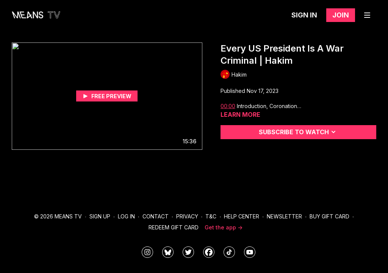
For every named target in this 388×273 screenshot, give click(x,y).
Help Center (241, 216)
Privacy (187, 216)
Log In (126, 216)
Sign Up (99, 216)
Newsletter (284, 216)
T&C (210, 216)
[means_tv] (147, 252)
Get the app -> (223, 227)
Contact (155, 216)
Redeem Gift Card (174, 227)
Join (340, 15)
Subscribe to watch (298, 131)
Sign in (304, 15)
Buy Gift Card (329, 216)
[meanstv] (208, 252)
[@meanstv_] (229, 252)
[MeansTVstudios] (168, 252)
